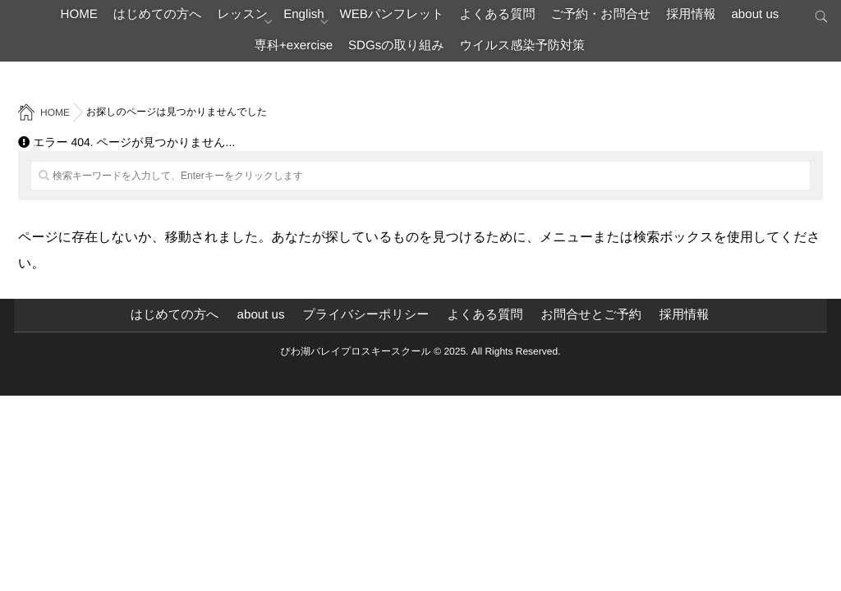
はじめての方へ (190, 20)
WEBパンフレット (467, 20)
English (364, 20)
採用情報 (183, 61)
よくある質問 (589, 20)
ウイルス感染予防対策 (615, 61)
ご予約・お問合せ (709, 20)
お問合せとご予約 (599, 315)
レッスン (290, 20)
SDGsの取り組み (473, 61)
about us (261, 61)
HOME (97, 20)
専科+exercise (354, 61)
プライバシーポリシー (363, 315)
